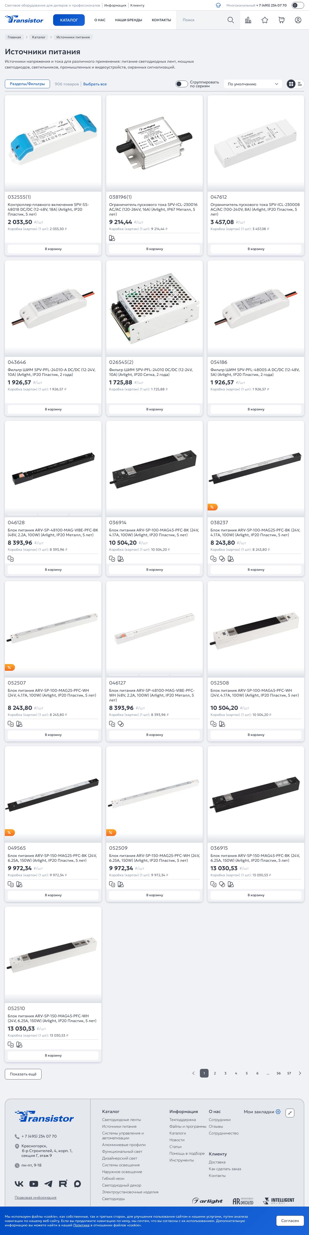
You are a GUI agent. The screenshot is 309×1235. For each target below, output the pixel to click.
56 (279, 1073)
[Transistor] (24, 18)
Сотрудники (220, 1119)
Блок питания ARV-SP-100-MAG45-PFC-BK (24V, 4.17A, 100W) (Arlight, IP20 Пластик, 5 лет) (154, 532)
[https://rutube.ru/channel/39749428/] (63, 1184)
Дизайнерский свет (119, 1158)
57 (289, 1073)
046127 (117, 683)
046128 (16, 523)
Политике (81, 1225)
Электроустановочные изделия (130, 1191)
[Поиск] (231, 20)
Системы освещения (121, 1164)
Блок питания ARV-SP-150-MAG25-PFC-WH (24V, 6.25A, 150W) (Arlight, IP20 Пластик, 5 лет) (154, 858)
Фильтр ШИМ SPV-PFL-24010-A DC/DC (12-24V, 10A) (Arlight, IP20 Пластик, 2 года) (51, 372)
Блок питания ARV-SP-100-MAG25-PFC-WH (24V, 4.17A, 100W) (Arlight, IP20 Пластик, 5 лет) (52, 693)
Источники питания (119, 1126)
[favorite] (265, 20)
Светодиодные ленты (121, 1119)
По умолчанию (253, 84)
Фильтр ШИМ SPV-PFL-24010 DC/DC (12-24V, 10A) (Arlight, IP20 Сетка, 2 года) (151, 372)
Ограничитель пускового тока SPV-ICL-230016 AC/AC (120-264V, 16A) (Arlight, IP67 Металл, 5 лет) (153, 209)
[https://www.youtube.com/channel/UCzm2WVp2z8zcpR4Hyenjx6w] (33, 1184)
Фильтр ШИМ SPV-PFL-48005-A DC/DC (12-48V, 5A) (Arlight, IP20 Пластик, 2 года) (255, 372)
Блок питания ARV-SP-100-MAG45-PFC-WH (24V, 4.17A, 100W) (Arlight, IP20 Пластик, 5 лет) (255, 693)
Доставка (217, 1162)
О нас (99, 20)
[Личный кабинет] (298, 20)
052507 (17, 683)
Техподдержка (182, 1119)
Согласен (290, 1220)
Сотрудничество (224, 1133)
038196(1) (120, 197)
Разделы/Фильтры (27, 83)
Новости (176, 1139)
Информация (115, 5)
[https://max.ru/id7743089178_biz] (77, 1184)
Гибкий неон (113, 1178)
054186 (219, 362)
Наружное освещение (122, 1171)
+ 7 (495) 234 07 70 (271, 5)
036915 (219, 848)
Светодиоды (113, 1198)
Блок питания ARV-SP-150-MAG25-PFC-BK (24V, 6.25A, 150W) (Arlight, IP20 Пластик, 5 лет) (52, 858)
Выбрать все (95, 83)
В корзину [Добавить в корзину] (53, 249)
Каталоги (177, 1133)
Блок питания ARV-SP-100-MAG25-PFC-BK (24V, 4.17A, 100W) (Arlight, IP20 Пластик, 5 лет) (255, 532)
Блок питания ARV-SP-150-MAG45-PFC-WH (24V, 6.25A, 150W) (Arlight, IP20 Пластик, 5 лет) (52, 1018)
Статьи (175, 1146)
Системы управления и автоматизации (123, 1135)
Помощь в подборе (187, 1153)
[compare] (248, 20)
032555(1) (19, 197)
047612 (219, 197)
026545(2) (121, 362)
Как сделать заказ (225, 1168)
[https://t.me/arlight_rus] (48, 1184)
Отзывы (216, 1126)
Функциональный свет (122, 1151)
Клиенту (137, 5)
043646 (17, 362)
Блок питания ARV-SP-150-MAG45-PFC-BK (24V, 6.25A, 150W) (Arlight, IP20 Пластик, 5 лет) (255, 858)
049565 (17, 848)
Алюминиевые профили (124, 1144)
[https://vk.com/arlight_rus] (19, 1184)
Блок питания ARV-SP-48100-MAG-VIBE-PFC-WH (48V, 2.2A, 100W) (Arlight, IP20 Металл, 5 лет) (152, 695)
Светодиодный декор (121, 1185)
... (268, 1073)
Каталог (69, 20)
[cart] (281, 20)
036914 (117, 523)
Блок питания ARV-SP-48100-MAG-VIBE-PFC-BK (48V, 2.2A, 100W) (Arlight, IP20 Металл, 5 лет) (53, 532)
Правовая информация (35, 1197)
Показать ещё (23, 1074)
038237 (219, 523)
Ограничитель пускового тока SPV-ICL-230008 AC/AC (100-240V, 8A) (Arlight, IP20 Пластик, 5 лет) (255, 209)
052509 (118, 848)
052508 (220, 683)
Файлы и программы (187, 1126)
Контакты (161, 20)
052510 (16, 1008)
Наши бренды (128, 20)
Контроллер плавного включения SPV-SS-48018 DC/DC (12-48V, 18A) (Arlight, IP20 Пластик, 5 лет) (48, 209)
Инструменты (181, 1160)
